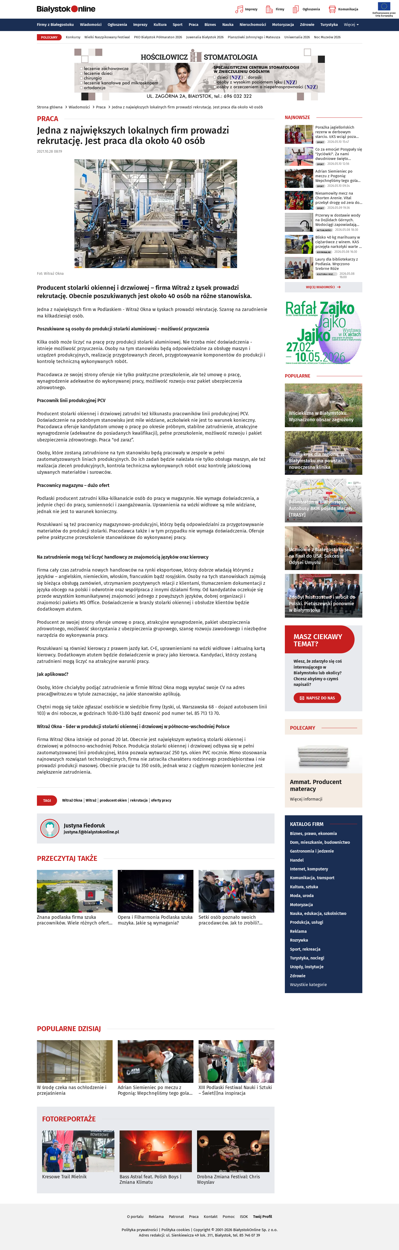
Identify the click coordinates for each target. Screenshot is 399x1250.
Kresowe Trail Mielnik (64, 1177)
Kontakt (210, 1216)
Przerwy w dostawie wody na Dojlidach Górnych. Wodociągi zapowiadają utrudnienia (337, 220)
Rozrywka (299, 940)
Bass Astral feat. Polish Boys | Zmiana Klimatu (151, 1179)
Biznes (210, 24)
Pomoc (229, 1216)
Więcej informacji (306, 799)
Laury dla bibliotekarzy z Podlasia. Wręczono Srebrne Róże (336, 264)
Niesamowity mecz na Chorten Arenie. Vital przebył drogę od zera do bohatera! (337, 198)
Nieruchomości (253, 24)
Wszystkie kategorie (308, 984)
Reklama (298, 931)
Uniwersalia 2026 (297, 37)
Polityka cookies (175, 1229)
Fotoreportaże (69, 1119)
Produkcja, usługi (306, 922)
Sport (178, 24)
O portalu (135, 1216)
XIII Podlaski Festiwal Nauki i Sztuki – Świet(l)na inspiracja (235, 1090)
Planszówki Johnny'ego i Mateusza (254, 37)
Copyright (201, 1229)
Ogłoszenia (306, 9)
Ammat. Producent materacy (316, 785)
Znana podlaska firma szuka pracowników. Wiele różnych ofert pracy (73, 920)
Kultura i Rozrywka (327, 274)
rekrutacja (139, 800)
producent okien (113, 800)
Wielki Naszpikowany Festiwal (107, 37)
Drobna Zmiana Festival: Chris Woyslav (228, 1179)
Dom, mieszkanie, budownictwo (320, 842)
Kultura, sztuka (304, 886)
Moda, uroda (302, 895)
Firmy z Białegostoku (55, 24)
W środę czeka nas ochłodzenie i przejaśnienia (71, 1090)
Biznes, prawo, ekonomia (313, 833)
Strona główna (49, 107)
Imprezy (246, 9)
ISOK (244, 1216)
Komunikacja (343, 9)
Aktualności (324, 230)
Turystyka (329, 24)
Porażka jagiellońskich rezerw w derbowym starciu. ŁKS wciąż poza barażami (335, 132)
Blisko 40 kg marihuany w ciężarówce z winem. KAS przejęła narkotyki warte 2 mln (338, 242)
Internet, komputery (309, 869)
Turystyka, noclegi (307, 958)
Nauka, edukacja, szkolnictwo (318, 913)
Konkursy (73, 37)
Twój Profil (262, 1216)
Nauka (227, 24)
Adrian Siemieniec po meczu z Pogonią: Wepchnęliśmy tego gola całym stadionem (153, 1090)
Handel (297, 860)
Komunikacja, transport (312, 877)
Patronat (176, 1216)
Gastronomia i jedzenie (312, 851)
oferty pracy (161, 800)
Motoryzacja (283, 24)
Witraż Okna (72, 800)
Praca (193, 24)
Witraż (91, 800)
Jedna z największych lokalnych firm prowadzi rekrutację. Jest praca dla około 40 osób (187, 107)
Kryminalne (324, 252)
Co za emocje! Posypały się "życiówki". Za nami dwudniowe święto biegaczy (338, 154)
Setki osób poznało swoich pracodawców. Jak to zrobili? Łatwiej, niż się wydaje (229, 920)
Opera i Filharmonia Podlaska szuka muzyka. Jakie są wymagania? (155, 920)
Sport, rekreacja (305, 949)
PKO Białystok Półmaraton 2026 (158, 37)
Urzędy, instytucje (307, 966)
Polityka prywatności (140, 1229)
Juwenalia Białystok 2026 (205, 37)
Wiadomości (90, 24)
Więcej (351, 24)
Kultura (160, 24)
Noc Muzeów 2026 (327, 37)
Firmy (275, 9)
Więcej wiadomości (320, 287)
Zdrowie (307, 24)
